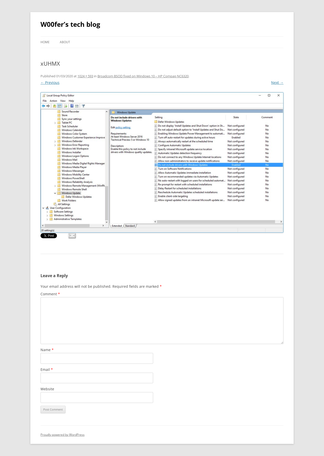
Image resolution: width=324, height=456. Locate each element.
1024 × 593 (85, 76)
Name (47, 349)
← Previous (49, 82)
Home (45, 42)
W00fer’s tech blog (70, 24)
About (65, 42)
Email (46, 369)
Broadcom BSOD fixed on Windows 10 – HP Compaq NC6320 (143, 76)
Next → (277, 82)
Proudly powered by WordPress (62, 435)
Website (47, 389)
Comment (50, 294)
